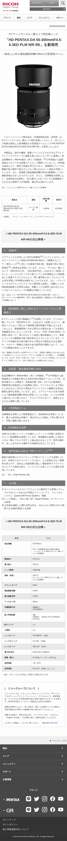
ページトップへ (59, 740)
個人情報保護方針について (15, 829)
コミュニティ (44, 18)
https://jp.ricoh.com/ (50, 723)
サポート (59, 18)
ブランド (7, 18)
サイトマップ (9, 819)
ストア (29, 18)
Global (51, 3)
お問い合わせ (37, 3)
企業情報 (7, 779)
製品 (19, 18)
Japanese (46, 9)
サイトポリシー (10, 824)
